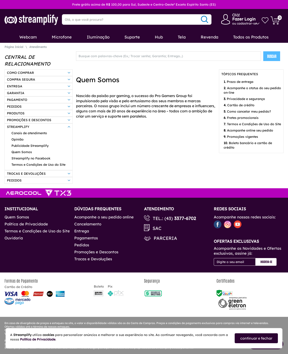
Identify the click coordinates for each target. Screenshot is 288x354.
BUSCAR (271, 56)
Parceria (165, 238)
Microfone (62, 37)
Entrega (81, 231)
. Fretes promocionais (241, 118)
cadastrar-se (247, 23)
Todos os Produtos (251, 37)
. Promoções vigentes (241, 137)
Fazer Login (244, 19)
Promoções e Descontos (96, 252)
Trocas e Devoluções (93, 258)
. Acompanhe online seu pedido (248, 130)
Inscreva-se (266, 261)
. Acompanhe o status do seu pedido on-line (252, 90)
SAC (157, 228)
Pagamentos (86, 238)
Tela (182, 37)
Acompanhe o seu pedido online (104, 217)
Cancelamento (87, 224)
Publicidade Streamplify (30, 146)
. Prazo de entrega (238, 82)
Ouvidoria (13, 238)
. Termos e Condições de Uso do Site (252, 124)
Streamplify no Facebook (30, 158)
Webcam (28, 37)
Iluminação (98, 37)
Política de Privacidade (26, 224)
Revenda (209, 37)
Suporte (132, 37)
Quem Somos (21, 152)
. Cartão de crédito (239, 105)
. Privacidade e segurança (244, 99)
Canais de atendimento (29, 133)
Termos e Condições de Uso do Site (38, 165)
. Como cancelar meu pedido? (247, 111)
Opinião (17, 139)
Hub (159, 37)
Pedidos (81, 245)
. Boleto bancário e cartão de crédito (248, 145)
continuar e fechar (256, 338)
